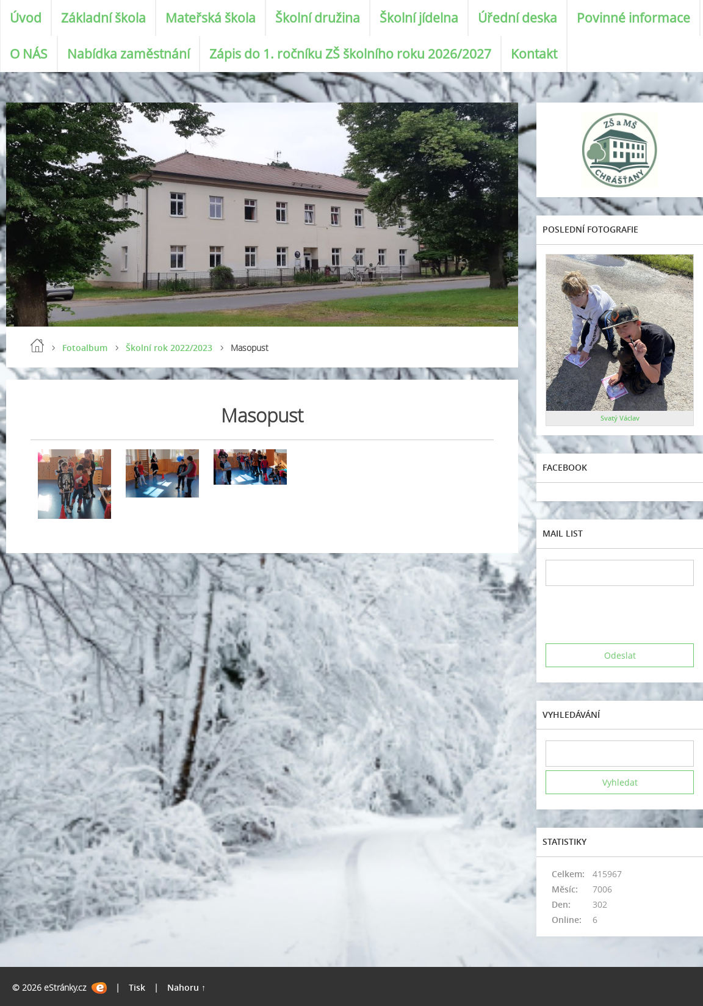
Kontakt (534, 53)
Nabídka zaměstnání (128, 53)
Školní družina (317, 17)
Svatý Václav (620, 417)
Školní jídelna (419, 17)
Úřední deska (517, 17)
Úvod (25, 17)
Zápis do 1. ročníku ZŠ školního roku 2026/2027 (350, 53)
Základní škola (103, 17)
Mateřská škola (210, 17)
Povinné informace (633, 17)
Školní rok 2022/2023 (169, 347)
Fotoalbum (84, 347)
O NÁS (29, 53)
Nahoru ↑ (186, 987)
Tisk (137, 987)
